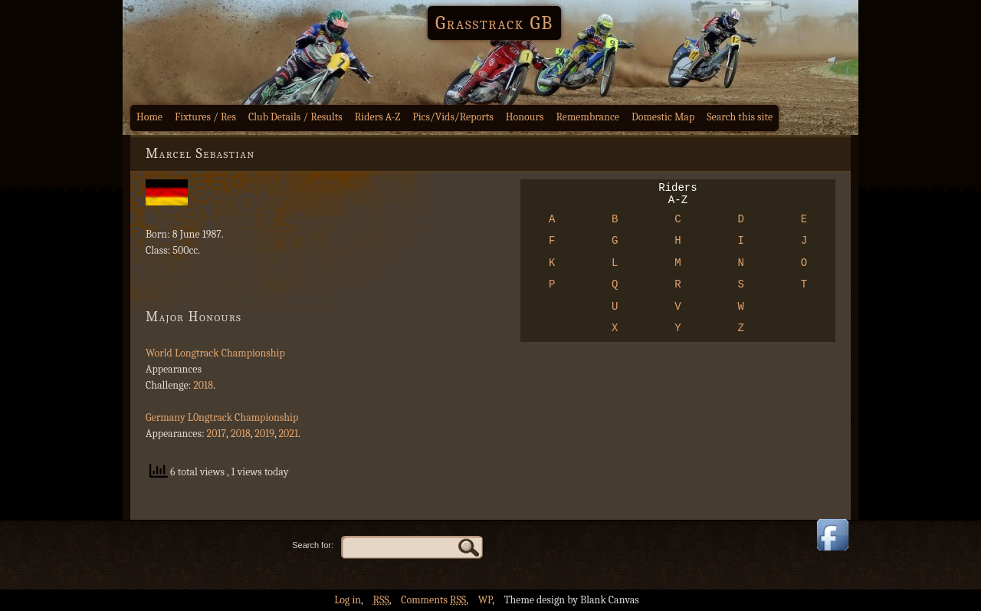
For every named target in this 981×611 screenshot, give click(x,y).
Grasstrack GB (494, 23)
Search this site (740, 116)
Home (149, 116)
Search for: (312, 545)
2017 (217, 433)
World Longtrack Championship (215, 353)
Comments (433, 599)
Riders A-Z (378, 116)
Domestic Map (663, 116)
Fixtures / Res (205, 116)
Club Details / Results (295, 116)
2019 (264, 433)
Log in (347, 599)
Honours (525, 116)
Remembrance (587, 116)
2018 (203, 385)
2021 (288, 433)
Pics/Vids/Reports (453, 116)
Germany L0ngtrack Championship (222, 417)
